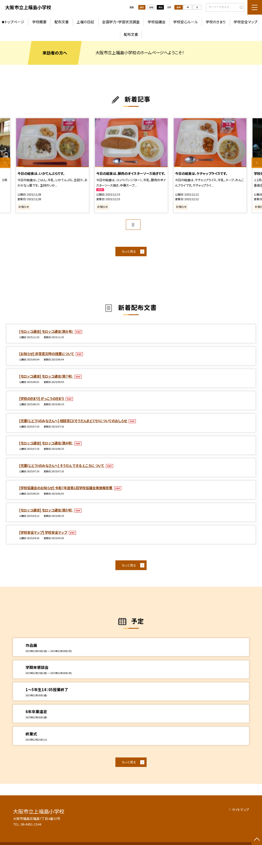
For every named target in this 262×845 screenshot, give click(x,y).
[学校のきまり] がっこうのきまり (42, 398)
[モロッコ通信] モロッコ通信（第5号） (46, 510)
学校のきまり (216, 21)
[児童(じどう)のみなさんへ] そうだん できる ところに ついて (62, 465)
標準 (179, 7)
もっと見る (129, 251)
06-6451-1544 (31, 824)
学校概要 (39, 21)
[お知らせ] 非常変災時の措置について (47, 353)
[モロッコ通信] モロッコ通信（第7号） (46, 376)
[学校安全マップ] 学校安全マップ (43, 532)
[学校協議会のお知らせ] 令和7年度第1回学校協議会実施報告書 (66, 487)
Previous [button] (5, 162)
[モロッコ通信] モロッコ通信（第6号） (46, 443)
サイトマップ (240, 809)
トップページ (14, 21)
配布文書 (61, 21)
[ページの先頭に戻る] (257, 840)
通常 (142, 7)
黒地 (160, 7)
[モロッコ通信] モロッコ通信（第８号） (46, 331)
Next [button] (257, 162)
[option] (52, 165)
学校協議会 (157, 21)
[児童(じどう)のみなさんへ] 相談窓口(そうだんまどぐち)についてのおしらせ (73, 420)
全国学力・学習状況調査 (121, 21)
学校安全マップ (245, 21)
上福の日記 (85, 21)
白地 (151, 7)
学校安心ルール (185, 21)
